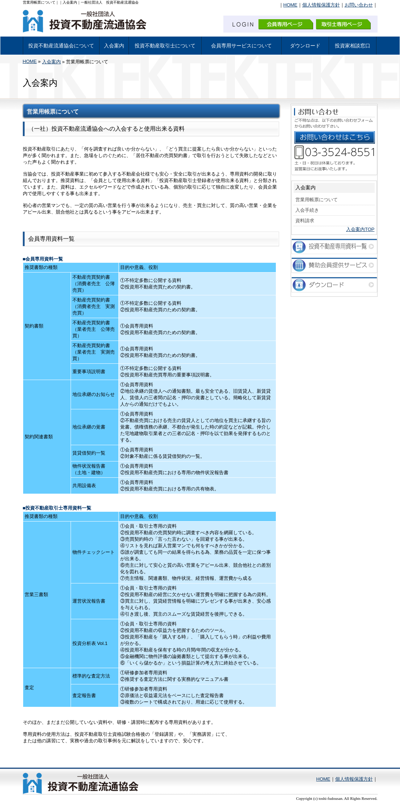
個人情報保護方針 (321, 5)
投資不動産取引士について (165, 45)
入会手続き (307, 210)
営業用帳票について (316, 199)
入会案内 (114, 45)
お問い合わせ (359, 5)
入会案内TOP (360, 229)
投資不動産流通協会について (61, 45)
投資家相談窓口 (352, 45)
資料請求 (304, 220)
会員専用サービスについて (241, 45)
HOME (290, 5)
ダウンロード (305, 45)
